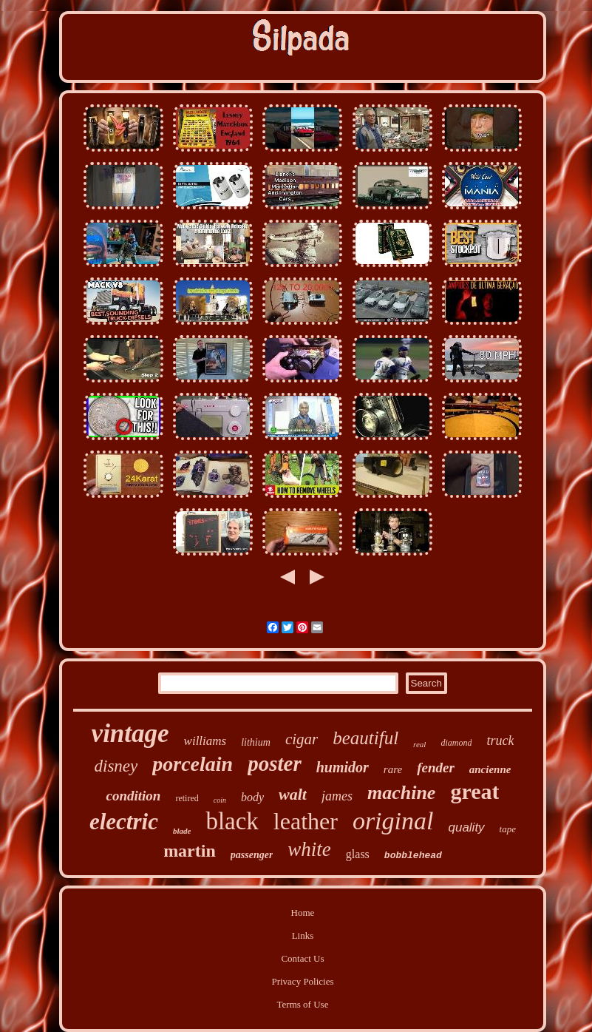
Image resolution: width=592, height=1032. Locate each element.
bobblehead (413, 855)
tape (508, 828)
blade (182, 830)
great (474, 791)
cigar (301, 739)
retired (186, 798)
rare (393, 769)
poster (275, 763)
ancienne (490, 769)
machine (401, 792)
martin (189, 850)
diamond (456, 743)
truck (500, 740)
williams (205, 741)
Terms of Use (303, 1004)
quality (466, 827)
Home (303, 912)
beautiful (365, 738)
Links (303, 935)
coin (220, 800)
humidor (342, 767)
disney (116, 766)
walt (293, 794)
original (393, 820)
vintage (130, 733)
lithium (256, 742)
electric (123, 821)
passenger (252, 854)
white (309, 849)
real (419, 744)
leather (305, 821)
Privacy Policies (302, 981)
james (337, 796)
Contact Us (302, 958)
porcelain (192, 763)
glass (358, 854)
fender (436, 767)
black (231, 821)
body (252, 797)
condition (133, 795)
